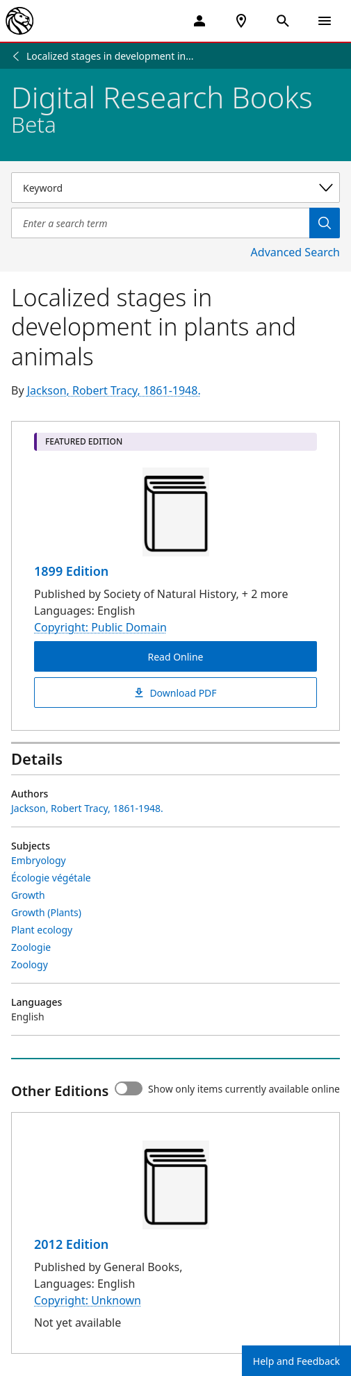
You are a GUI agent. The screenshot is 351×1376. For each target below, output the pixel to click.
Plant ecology (41, 929)
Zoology (29, 964)
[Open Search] (283, 21)
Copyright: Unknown (87, 1300)
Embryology (38, 860)
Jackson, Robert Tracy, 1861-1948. (114, 390)
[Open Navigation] (324, 21)
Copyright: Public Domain (100, 627)
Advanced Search (295, 252)
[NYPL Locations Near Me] (241, 21)
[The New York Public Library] (19, 21)
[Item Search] (160, 223)
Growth (28, 895)
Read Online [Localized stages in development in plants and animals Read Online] (175, 656)
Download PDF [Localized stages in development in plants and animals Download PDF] (175, 692)
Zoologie (31, 947)
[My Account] (199, 21)
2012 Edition (71, 1244)
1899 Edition (71, 571)
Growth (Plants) (46, 912)
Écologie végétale (51, 877)
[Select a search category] (175, 187)
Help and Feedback (296, 1361)
